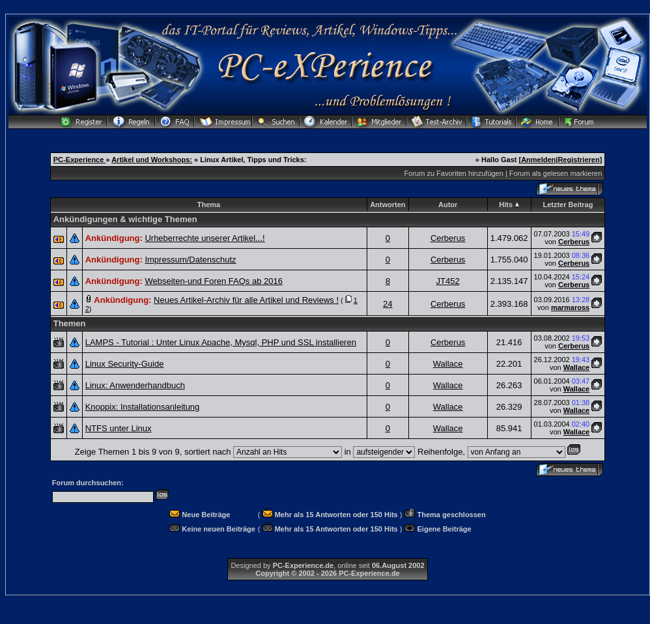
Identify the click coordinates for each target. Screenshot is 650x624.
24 (387, 304)
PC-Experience (79, 159)
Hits (506, 204)
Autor (447, 204)
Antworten (387, 204)
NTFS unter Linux (118, 428)
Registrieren (578, 159)
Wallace (448, 364)
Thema (208, 204)
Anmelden (538, 159)
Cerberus (448, 238)
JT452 (448, 281)
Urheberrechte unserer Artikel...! (204, 238)
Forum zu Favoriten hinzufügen (453, 173)
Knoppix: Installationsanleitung (142, 407)
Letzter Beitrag (568, 204)
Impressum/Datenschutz (190, 259)
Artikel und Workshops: (151, 159)
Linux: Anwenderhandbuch (135, 385)
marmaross (570, 307)
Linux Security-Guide (124, 364)
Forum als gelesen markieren (555, 173)
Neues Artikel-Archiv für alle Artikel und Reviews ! (246, 300)
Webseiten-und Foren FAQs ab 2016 (214, 281)
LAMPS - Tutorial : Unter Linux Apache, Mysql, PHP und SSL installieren (220, 342)
